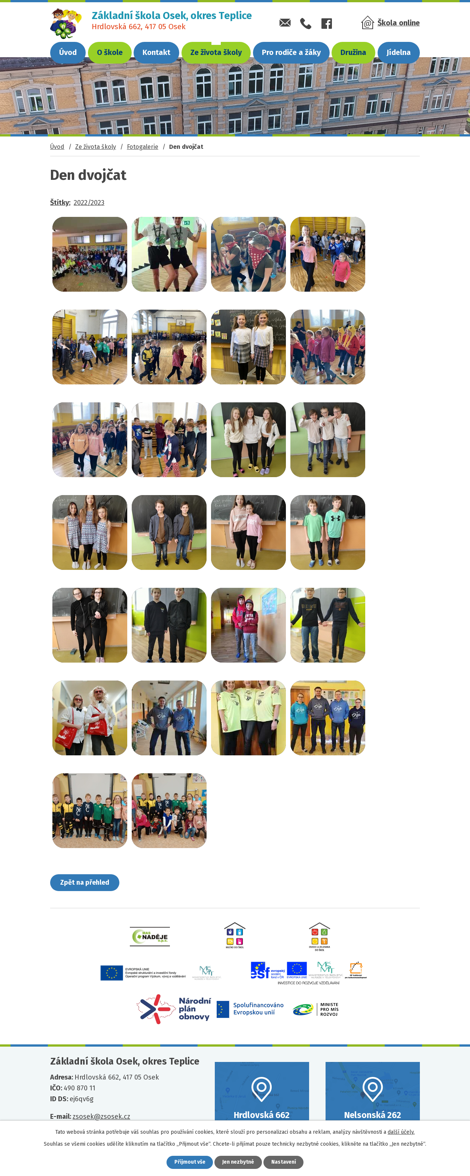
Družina (353, 52)
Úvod (68, 52)
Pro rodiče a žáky (291, 52)
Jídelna (399, 52)
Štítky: (60, 203)
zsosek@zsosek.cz (101, 1117)
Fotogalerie (142, 146)
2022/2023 (89, 203)
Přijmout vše (189, 1162)
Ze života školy (216, 52)
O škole (110, 52)
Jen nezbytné (238, 1162)
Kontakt (156, 52)
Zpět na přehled (84, 882)
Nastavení (283, 1162)
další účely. (401, 1132)
